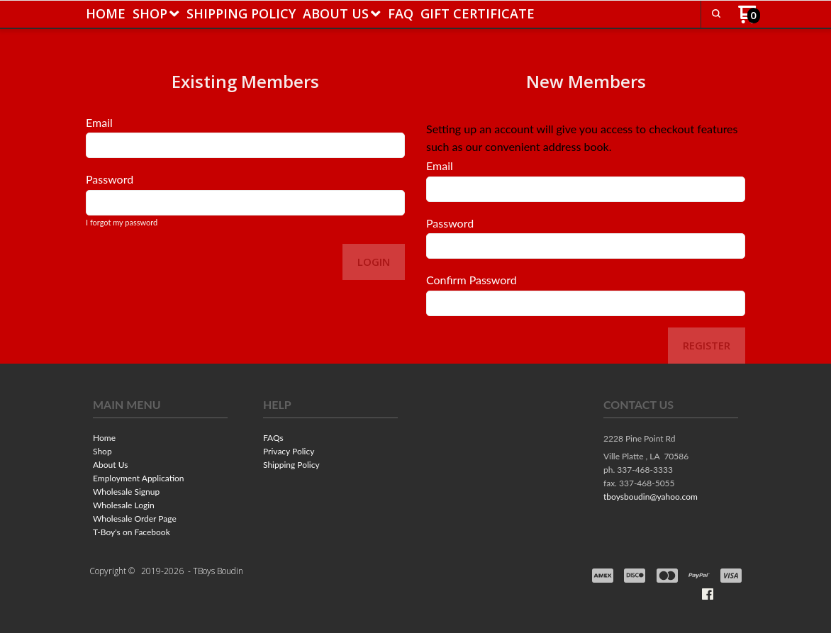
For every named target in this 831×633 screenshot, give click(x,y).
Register (706, 345)
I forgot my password (121, 222)
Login (373, 261)
